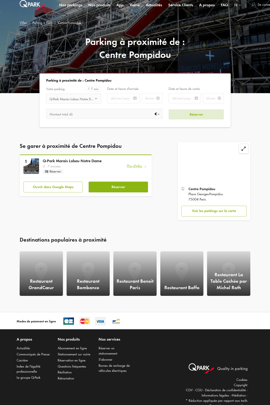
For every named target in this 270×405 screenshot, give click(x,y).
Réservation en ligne (71, 360)
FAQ (224, 8)
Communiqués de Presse (33, 354)
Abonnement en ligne (72, 348)
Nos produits (99, 8)
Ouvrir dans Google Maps (53, 186)
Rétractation (66, 378)
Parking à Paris (42, 22)
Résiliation (65, 372)
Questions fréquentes (72, 366)
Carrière (22, 360)
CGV (189, 390)
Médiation (239, 395)
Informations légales (215, 395)
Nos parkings (70, 8)
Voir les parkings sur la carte (214, 211)
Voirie (135, 8)
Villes (23, 22)
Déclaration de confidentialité (225, 390)
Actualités (154, 8)
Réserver (118, 186)
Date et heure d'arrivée (122, 88)
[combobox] (238, 9)
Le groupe (28, 377)
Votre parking (55, 89)
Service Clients (180, 8)
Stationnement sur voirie (74, 354)
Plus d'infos (134, 166)
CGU (198, 390)
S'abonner (105, 359)
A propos (207, 8)
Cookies (241, 379)
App (119, 8)
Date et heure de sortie (184, 88)
